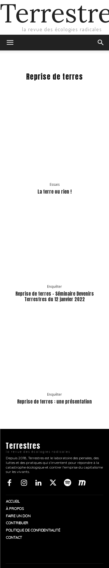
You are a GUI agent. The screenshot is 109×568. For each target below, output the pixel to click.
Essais (55, 184)
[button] (10, 42)
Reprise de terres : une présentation (54, 401)
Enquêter (54, 286)
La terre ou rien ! (54, 191)
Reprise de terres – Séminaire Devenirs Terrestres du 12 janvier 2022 (54, 296)
